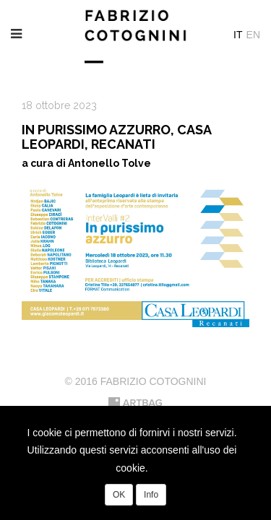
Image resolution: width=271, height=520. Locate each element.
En (253, 34)
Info (151, 495)
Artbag (135, 403)
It (237, 34)
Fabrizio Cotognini (136, 36)
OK (119, 495)
